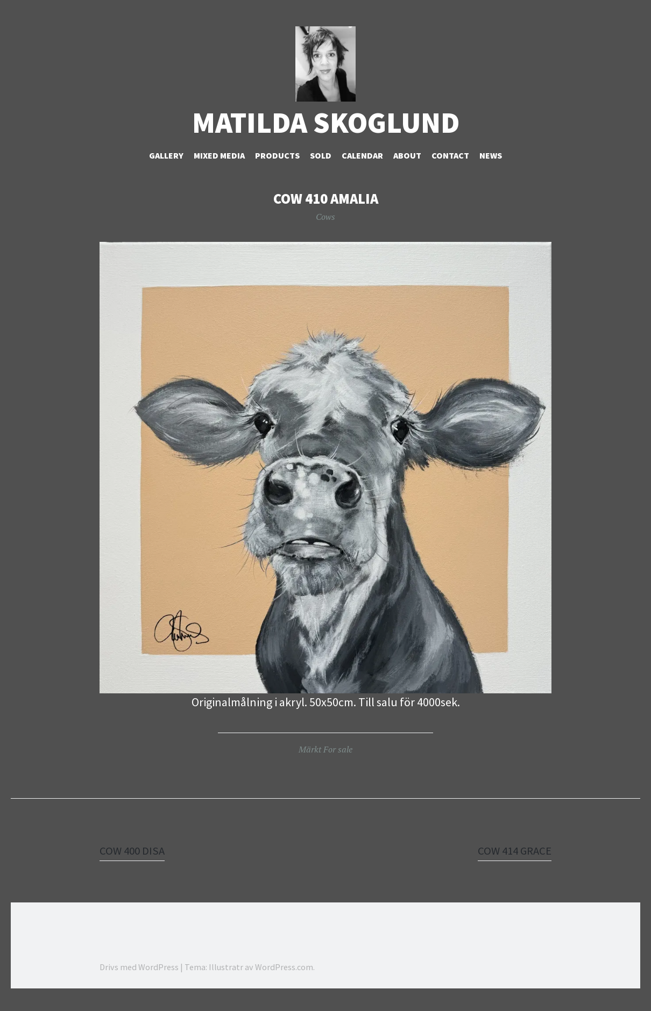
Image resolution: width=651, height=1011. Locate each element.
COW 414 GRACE (512, 862)
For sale (337, 761)
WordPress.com (284, 978)
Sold (320, 167)
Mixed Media (219, 167)
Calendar (362, 167)
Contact (450, 167)
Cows (325, 228)
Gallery (166, 167)
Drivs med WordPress (139, 978)
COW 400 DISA (133, 862)
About (407, 167)
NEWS (490, 167)
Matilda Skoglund (325, 134)
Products (277, 167)
